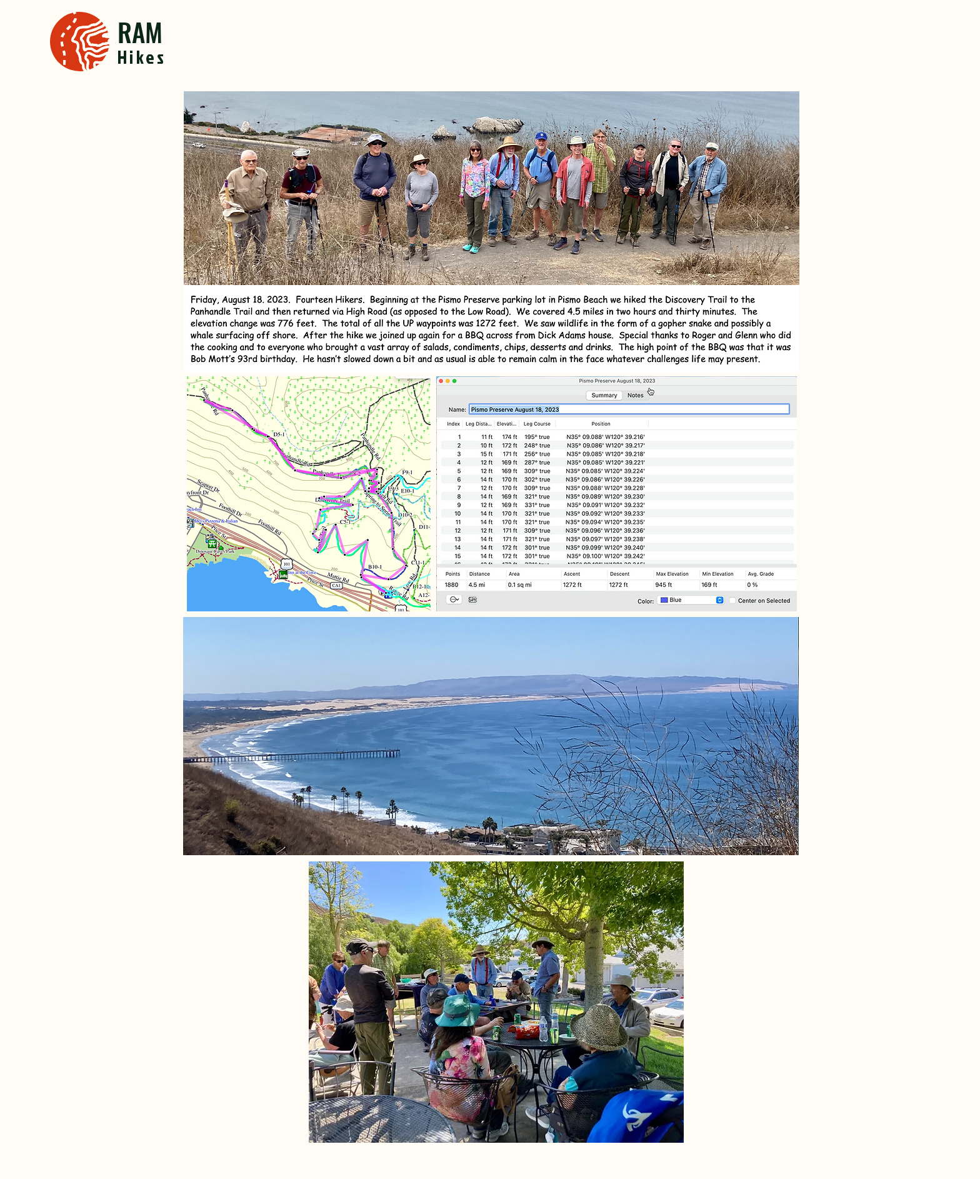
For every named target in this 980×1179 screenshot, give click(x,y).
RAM (140, 32)
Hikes (142, 56)
